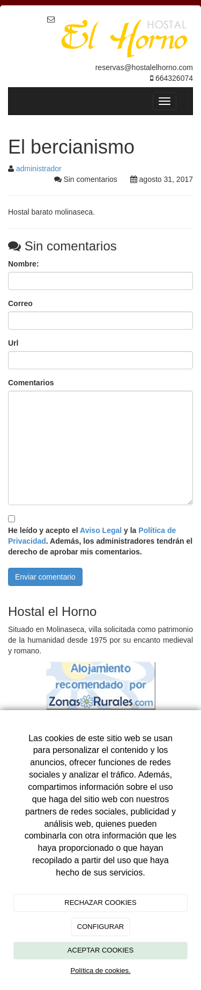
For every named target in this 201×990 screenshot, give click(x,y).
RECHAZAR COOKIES (100, 902)
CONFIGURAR (100, 927)
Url (13, 343)
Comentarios (31, 382)
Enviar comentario (45, 577)
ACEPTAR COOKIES (100, 950)
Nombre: (23, 264)
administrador (39, 168)
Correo (20, 303)
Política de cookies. (100, 970)
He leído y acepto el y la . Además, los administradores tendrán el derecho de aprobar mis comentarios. (100, 541)
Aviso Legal (101, 530)
